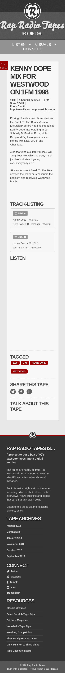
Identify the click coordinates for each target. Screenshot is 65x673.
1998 (15, 363)
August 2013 (14, 525)
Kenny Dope (39, 363)
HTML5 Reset (36, 669)
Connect (32, 49)
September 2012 (16, 556)
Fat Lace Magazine (17, 620)
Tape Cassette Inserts (19, 650)
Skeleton (23, 669)
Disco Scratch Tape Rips (21, 614)
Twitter (13, 571)
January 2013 (14, 538)
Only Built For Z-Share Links (23, 644)
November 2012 (16, 544)
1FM (25, 363)
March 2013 (13, 531)
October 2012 (14, 550)
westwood (19, 371)
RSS (11, 587)
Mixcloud (14, 576)
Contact (13, 592)
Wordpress (52, 669)
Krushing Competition (19, 632)
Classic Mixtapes (16, 608)
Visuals (43, 44)
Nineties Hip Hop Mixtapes (22, 638)
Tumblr (12, 582)
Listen (19, 44)
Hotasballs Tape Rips (19, 626)
